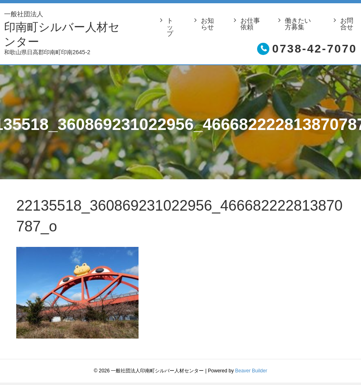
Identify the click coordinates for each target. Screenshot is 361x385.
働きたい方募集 (298, 24)
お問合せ (346, 24)
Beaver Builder (251, 371)
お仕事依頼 (250, 24)
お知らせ (207, 24)
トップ (170, 27)
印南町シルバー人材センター (66, 28)
